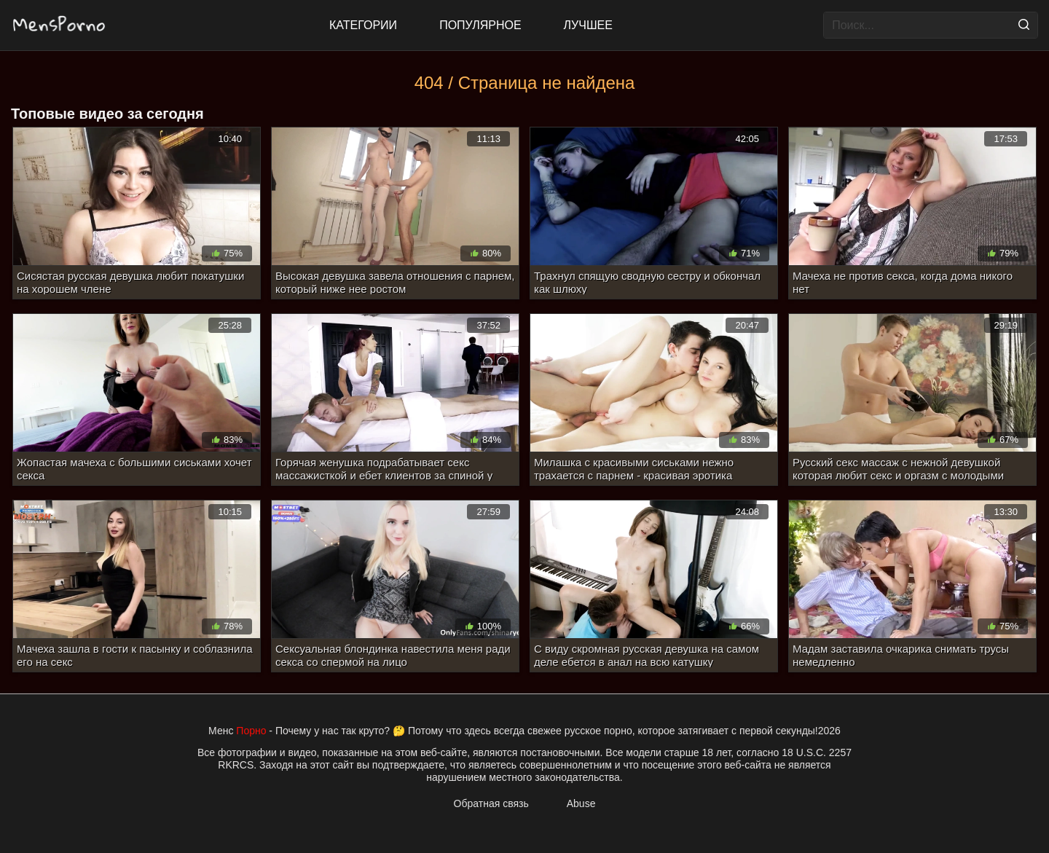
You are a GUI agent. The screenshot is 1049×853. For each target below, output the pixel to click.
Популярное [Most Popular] (480, 25)
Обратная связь (491, 803)
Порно (251, 730)
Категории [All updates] (363, 25)
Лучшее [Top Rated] (588, 25)
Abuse (581, 803)
